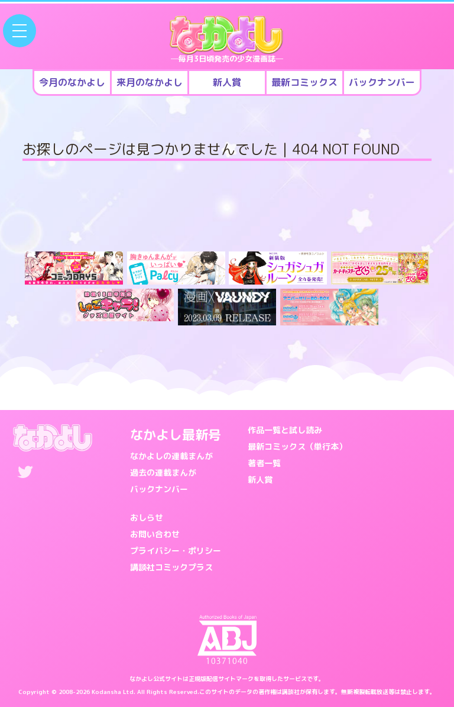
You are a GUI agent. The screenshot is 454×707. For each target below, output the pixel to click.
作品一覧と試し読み (285, 429)
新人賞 (260, 479)
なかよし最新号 (175, 434)
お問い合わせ (155, 534)
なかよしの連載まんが (171, 455)
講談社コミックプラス (171, 567)
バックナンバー (159, 489)
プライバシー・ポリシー (175, 550)
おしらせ (146, 517)
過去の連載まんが (163, 472)
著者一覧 (264, 463)
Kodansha (106, 691)
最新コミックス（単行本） (297, 446)
